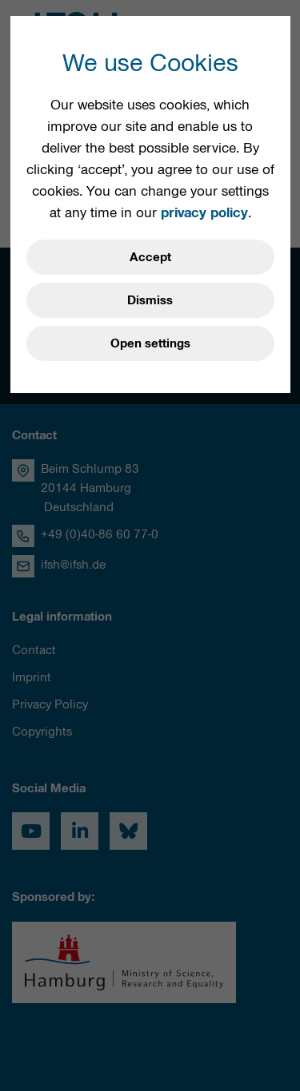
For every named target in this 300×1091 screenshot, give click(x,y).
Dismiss (150, 300)
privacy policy (204, 212)
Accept (150, 257)
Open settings (150, 343)
